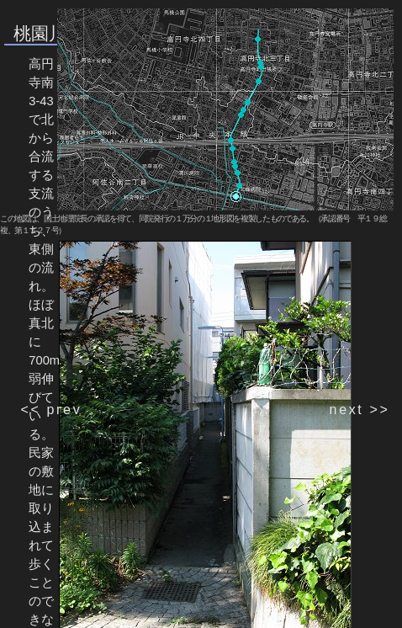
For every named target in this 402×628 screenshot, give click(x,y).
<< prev (51, 409)
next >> (360, 409)
